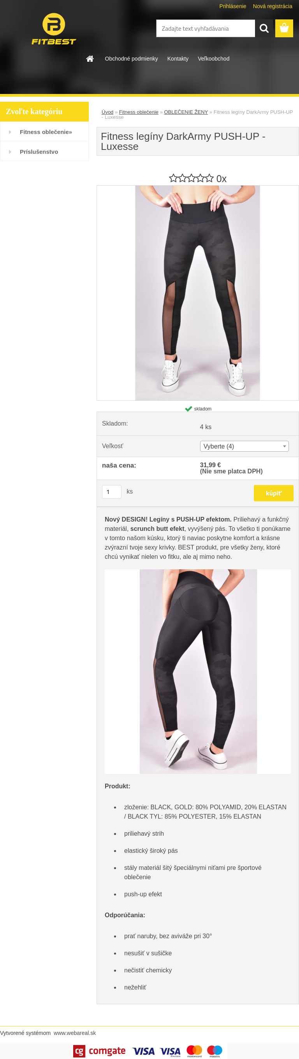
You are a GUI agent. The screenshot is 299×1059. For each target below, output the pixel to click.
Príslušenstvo (39, 151)
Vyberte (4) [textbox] (219, 446)
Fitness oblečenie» (46, 132)
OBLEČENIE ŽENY (186, 112)
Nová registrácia (272, 6)
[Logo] (53, 28)
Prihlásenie (233, 6)
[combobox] (244, 446)
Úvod (107, 112)
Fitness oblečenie (138, 112)
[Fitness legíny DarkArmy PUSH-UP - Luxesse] (198, 188)
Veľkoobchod (213, 59)
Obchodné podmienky (131, 59)
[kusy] (111, 492)
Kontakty (177, 59)
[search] (264, 28)
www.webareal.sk (75, 1033)
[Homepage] (90, 59)
